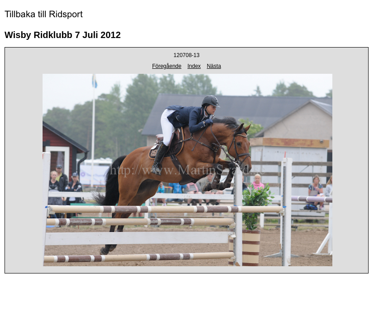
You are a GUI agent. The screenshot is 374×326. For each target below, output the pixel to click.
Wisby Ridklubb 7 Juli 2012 (63, 35)
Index (194, 66)
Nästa (214, 66)
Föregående (167, 66)
